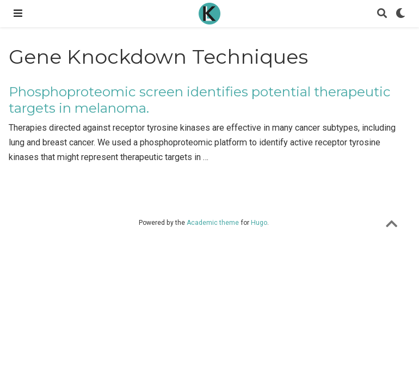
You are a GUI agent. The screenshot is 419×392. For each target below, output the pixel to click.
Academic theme (213, 222)
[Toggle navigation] (18, 13)
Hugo (259, 222)
